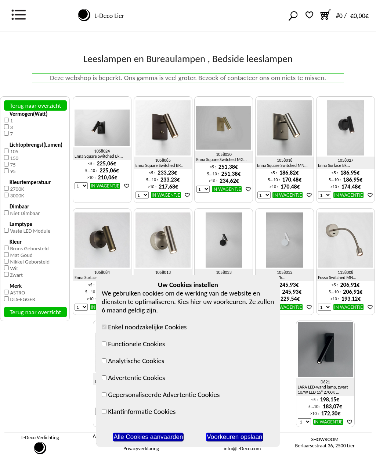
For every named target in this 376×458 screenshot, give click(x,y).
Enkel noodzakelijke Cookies (144, 327)
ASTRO (17, 292)
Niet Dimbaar (25, 213)
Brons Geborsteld (29, 248)
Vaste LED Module (30, 231)
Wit (14, 268)
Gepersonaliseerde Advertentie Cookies (161, 394)
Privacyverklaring (141, 449)
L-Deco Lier (107, 16)
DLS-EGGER (22, 299)
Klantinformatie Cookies (139, 411)
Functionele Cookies (133, 344)
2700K (17, 189)
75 (12, 164)
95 (12, 171)
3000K (17, 195)
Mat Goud (21, 255)
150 (14, 158)
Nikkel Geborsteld (30, 261)
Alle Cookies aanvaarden (148, 436)
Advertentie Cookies (133, 377)
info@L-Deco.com (242, 449)
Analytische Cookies (133, 361)
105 (14, 151)
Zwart (16, 275)
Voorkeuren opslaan (234, 436)
